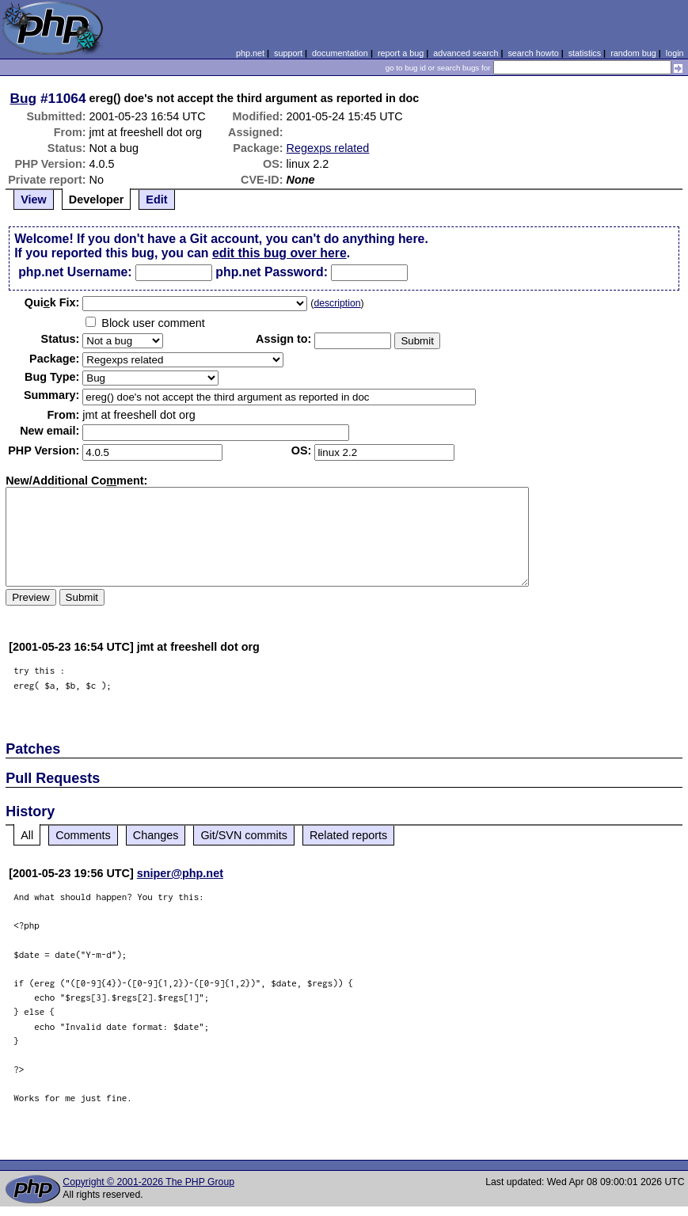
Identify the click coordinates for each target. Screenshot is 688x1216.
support (288, 53)
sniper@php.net (180, 873)
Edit (156, 199)
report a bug (401, 53)
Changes (156, 835)
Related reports (348, 835)
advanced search (465, 53)
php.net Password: (271, 272)
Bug (23, 98)
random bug (633, 53)
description (337, 303)
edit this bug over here (279, 253)
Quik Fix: (52, 302)
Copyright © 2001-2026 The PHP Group (148, 1182)
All (27, 835)
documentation (340, 53)
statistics (584, 53)
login (675, 53)
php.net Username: (74, 272)
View (34, 199)
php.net (250, 53)
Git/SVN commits (243, 835)
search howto (532, 53)
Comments (83, 835)
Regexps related (328, 148)
